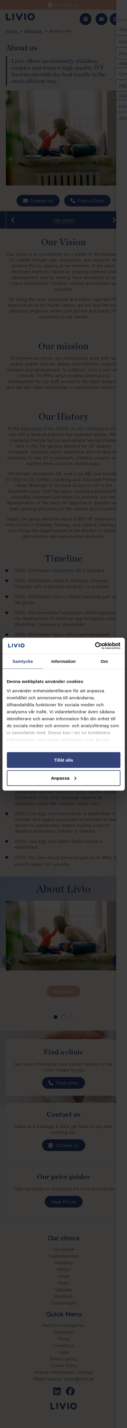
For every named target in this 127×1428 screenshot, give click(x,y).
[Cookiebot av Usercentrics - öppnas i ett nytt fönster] (94, 645)
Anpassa (63, 777)
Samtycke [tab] (22, 661)
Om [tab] (104, 661)
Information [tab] (63, 661)
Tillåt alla (63, 760)
